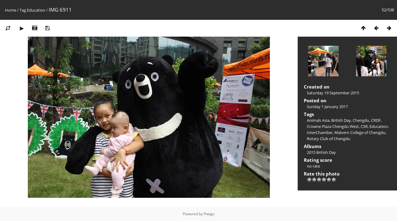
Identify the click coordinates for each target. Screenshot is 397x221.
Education (36, 10)
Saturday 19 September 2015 (333, 93)
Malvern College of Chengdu (359, 132)
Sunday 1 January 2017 (327, 106)
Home (10, 10)
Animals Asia (318, 120)
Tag (23, 10)
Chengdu (361, 120)
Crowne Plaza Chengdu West (333, 126)
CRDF (376, 120)
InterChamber (320, 132)
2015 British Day (321, 152)
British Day (341, 120)
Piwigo (209, 213)
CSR (364, 126)
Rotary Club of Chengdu (328, 138)
